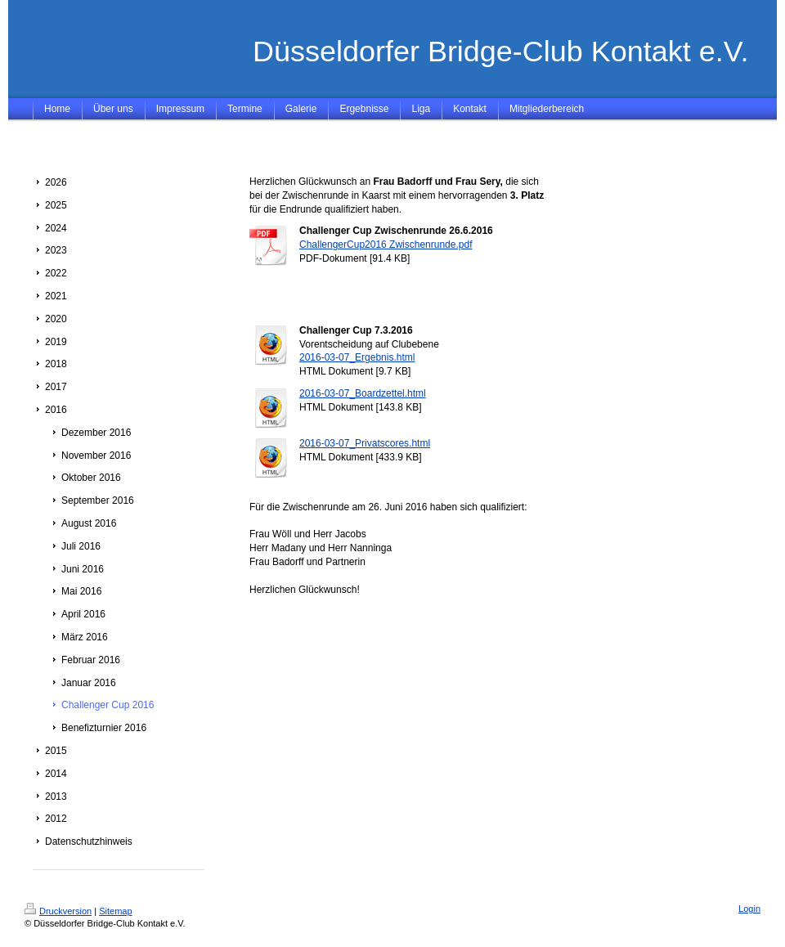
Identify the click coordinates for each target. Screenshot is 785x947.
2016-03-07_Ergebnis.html (357, 357)
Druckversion (58, 911)
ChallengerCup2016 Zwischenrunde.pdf (385, 244)
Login (749, 908)
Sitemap (115, 911)
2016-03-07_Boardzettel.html (362, 393)
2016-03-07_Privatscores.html (364, 443)
